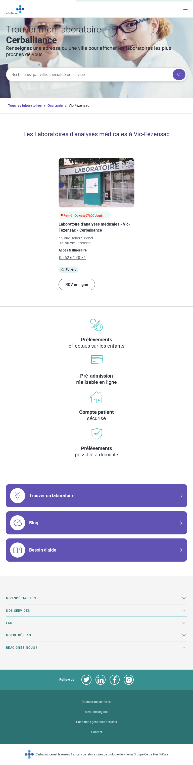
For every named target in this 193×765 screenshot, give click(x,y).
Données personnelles (97, 702)
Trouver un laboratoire (52, 495)
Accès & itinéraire (73, 250)
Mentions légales (96, 712)
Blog (33, 523)
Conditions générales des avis (96, 722)
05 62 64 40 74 (72, 257)
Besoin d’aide (42, 550)
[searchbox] (89, 74)
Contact (96, 732)
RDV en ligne (76, 284)
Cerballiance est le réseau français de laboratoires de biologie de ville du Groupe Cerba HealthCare (102, 754)
